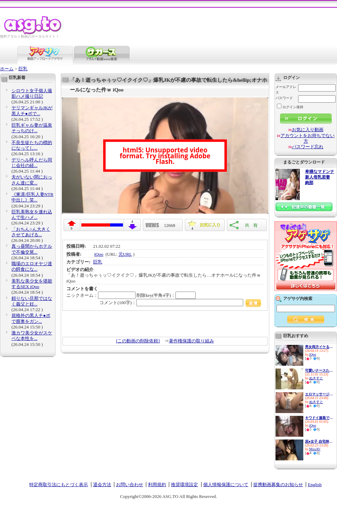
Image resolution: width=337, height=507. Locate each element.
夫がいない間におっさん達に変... (31, 179)
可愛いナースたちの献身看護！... (319, 370)
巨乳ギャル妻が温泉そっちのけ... (31, 127)
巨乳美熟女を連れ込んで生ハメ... (31, 214)
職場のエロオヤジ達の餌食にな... (31, 266)
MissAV (315, 449)
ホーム (7, 68)
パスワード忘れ (307, 146)
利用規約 (157, 484)
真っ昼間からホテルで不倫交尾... (31, 249)
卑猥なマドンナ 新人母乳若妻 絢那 (319, 177)
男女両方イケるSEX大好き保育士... (319, 347)
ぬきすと (316, 378)
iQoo (98, 254)
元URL (125, 254)
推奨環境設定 (184, 484)
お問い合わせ (129, 484)
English (315, 484)
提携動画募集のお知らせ (278, 484)
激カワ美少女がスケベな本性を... (31, 335)
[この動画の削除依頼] (138, 340)
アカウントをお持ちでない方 (307, 138)
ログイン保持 (290, 107)
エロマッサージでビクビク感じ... (319, 394)
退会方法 (102, 484)
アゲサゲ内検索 (297, 298)
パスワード (284, 98)
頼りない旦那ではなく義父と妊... (31, 301)
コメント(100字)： (180, 302)
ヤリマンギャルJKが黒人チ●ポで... (31, 110)
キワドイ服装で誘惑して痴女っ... (319, 418)
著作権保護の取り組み (191, 340)
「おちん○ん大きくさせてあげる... (30, 232)
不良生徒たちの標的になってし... (31, 145)
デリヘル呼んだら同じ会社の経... (31, 162)
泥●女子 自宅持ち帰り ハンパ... (319, 441)
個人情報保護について (225, 484)
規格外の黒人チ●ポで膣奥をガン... (30, 318)
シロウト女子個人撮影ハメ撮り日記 (31, 93)
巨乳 (22, 68)
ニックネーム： (100, 295)
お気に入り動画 (307, 129)
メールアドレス (286, 89)
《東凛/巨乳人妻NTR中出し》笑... (32, 197)
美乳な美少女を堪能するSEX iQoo (31, 283)
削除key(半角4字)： (166, 295)
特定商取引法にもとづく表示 (58, 484)
